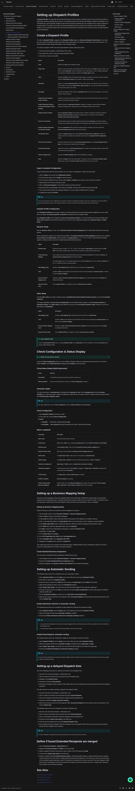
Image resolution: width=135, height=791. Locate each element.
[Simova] (2, 2)
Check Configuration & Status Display (121, 30)
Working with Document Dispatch (14, 65)
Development (8, 69)
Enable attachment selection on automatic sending (123, 58)
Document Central (8, 6)
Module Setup (9, 30)
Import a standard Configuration (119, 19)
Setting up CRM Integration (13, 58)
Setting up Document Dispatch (13, 23)
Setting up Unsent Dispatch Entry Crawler (17, 60)
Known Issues (111, 6)
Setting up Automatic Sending (121, 55)
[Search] (124, 2)
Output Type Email (44, 777)
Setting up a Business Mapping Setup (122, 44)
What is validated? (119, 41)
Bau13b (66, 6)
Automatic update (119, 37)
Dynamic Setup (119, 24)
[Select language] (112, 2)
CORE (87, 6)
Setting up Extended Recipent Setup (15, 51)
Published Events (9, 72)
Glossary (6, 79)
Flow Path (53, 6)
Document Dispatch (31, 6)
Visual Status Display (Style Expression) (122, 34)
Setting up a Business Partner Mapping (16, 46)
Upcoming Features (122, 6)
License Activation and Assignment (15, 28)
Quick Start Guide (9, 21)
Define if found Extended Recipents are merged (120, 70)
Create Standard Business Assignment (122, 52)
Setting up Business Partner (13, 48)
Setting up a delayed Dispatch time (122, 66)
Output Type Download (45, 774)
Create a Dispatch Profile (120, 16)
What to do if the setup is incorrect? (50, 357)
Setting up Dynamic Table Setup (14, 53)
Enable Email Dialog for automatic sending (121, 62)
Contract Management (77, 6)
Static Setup (118, 27)
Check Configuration (120, 39)
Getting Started (9, 18)
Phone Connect (19, 6)
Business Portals (43, 6)
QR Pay (60, 6)
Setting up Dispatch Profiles (13, 32)
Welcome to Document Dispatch (12, 16)
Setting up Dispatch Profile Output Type (17, 35)
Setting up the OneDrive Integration (15, 55)
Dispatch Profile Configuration (123, 22)
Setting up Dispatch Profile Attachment (17, 37)
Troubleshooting (9, 74)
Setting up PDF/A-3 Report (13, 39)
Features (7, 67)
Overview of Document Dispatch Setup (16, 25)
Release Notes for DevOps (98, 6)
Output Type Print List (45, 782)
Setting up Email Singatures (13, 44)
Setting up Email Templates (13, 41)
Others (6, 76)
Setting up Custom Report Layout (15, 62)
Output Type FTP (44, 779)
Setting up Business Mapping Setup (122, 48)
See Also (116, 73)
